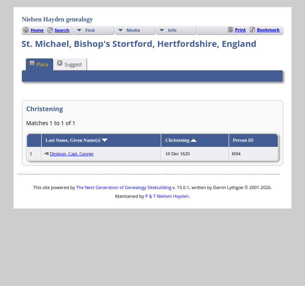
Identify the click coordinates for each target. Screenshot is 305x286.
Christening (181, 140)
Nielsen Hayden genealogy (57, 19)
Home (37, 30)
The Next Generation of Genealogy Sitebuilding (124, 187)
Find (90, 30)
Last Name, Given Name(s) (77, 140)
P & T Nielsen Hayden (167, 196)
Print (240, 30)
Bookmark (268, 30)
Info (172, 30)
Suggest (69, 64)
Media (133, 30)
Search (62, 30)
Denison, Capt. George (72, 154)
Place (38, 64)
